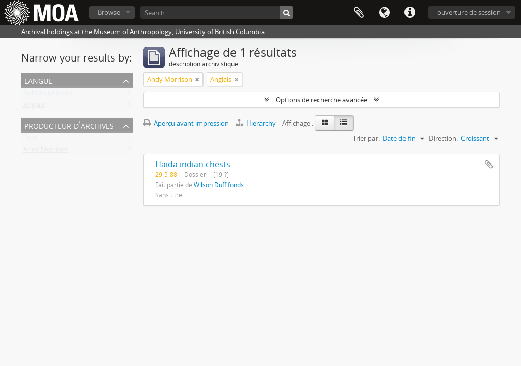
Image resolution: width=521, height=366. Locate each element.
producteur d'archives (69, 125)
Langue (384, 12)
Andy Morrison (46, 151)
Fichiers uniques (47, 94)
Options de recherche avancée (321, 99)
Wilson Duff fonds (219, 184)
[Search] (216, 12)
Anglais (34, 106)
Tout (30, 139)
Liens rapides (409, 12)
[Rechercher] (286, 12)
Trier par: (366, 138)
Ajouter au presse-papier (489, 164)
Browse (109, 12)
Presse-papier (358, 12)
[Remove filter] (197, 79)
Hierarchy (256, 123)
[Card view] (324, 123)
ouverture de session (469, 12)
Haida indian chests (192, 164)
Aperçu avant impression (186, 123)
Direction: (443, 138)
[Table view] (344, 123)
